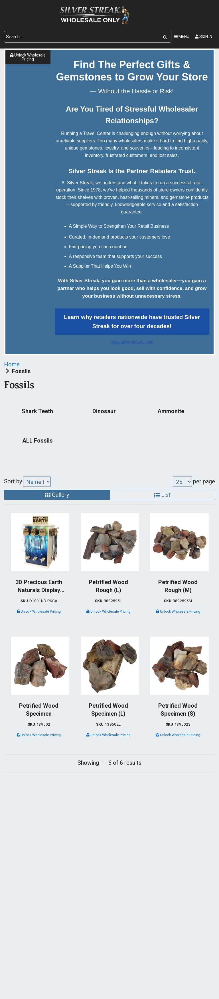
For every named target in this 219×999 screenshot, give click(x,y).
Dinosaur (104, 411)
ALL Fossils (37, 440)
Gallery (57, 494)
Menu (181, 36)
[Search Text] (81, 36)
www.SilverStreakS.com (132, 342)
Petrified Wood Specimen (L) (108, 709)
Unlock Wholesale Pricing (28, 57)
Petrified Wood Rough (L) (108, 586)
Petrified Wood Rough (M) (178, 586)
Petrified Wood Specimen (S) (178, 709)
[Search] (165, 36)
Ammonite (170, 411)
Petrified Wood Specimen (38, 709)
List (162, 494)
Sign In (203, 36)
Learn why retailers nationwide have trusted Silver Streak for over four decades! (132, 321)
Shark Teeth (37, 411)
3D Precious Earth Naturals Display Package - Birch (38, 586)
